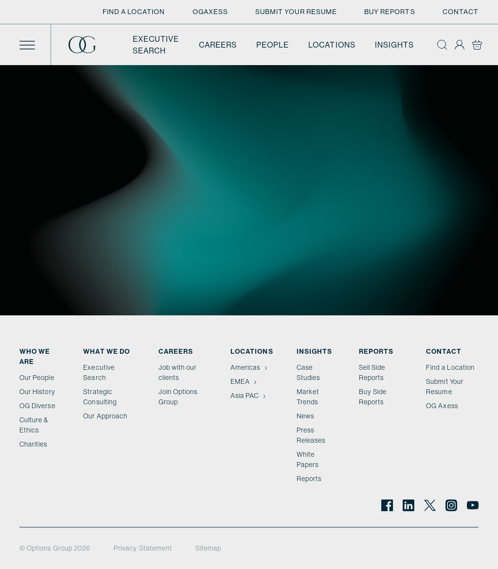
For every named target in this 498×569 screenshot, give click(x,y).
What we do (106, 351)
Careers (218, 45)
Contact (461, 11)
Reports (309, 478)
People (272, 45)
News (305, 416)
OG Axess (442, 405)
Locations (332, 45)
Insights (394, 45)
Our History (37, 391)
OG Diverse (37, 405)
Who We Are (34, 356)
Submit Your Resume (296, 11)
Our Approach (105, 416)
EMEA (245, 381)
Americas (250, 367)
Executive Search (156, 44)
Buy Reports (389, 11)
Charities (33, 444)
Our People (36, 377)
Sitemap (208, 548)
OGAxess (210, 11)
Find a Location (134, 11)
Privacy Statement (143, 548)
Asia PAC (249, 395)
